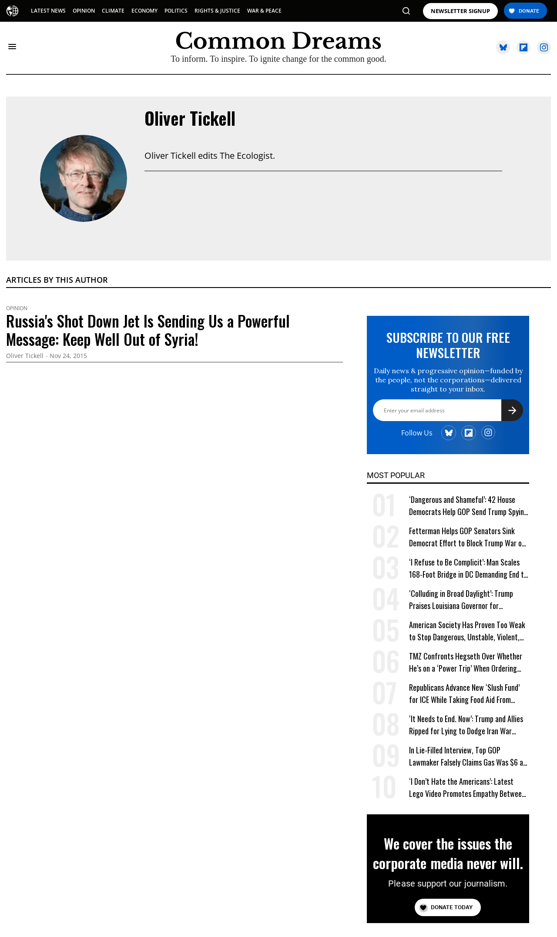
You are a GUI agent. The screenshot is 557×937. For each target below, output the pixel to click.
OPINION (84, 10)
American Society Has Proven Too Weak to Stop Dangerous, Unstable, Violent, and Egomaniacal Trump (467, 631)
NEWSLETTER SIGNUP (460, 11)
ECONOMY (144, 10)
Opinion (16, 308)
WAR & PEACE (264, 10)
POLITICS (176, 10)
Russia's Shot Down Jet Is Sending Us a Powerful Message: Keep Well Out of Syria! (148, 329)
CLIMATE (113, 10)
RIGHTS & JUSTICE (217, 10)
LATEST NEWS (48, 10)
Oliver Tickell (189, 118)
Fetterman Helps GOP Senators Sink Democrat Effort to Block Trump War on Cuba (467, 537)
